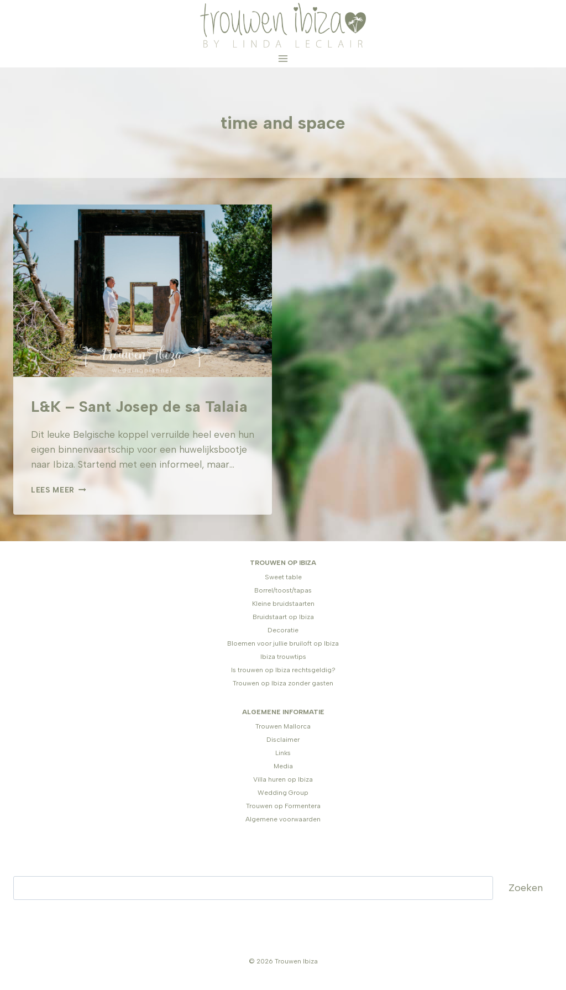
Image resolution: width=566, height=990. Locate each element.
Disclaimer (283, 739)
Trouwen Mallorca (283, 726)
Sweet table (283, 577)
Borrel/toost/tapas (283, 590)
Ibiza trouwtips (283, 657)
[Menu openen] (283, 58)
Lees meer (58, 489)
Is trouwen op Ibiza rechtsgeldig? (283, 670)
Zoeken (526, 888)
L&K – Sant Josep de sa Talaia (139, 406)
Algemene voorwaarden (283, 819)
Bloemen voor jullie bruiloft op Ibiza (283, 643)
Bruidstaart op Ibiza (283, 617)
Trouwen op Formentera (283, 806)
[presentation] (142, 291)
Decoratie (283, 630)
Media (283, 766)
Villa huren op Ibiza (283, 779)
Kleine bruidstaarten (283, 603)
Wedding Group (283, 793)
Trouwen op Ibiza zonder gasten (283, 683)
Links (283, 753)
